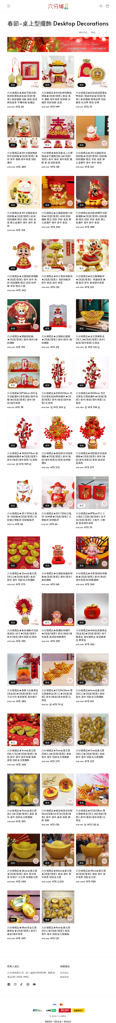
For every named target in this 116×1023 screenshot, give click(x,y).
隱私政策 (58, 1021)
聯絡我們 (64, 977)
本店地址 (64, 973)
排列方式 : (83, 32)
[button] (8, 6)
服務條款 (48, 1021)
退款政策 (67, 1021)
